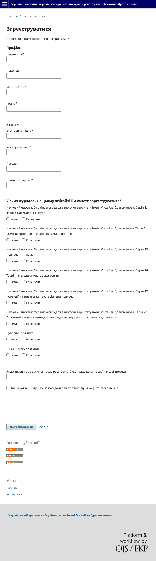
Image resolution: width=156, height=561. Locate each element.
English (11, 488)
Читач (12, 219)
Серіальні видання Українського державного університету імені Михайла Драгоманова (74, 4)
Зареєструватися (21, 426)
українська (14, 494)
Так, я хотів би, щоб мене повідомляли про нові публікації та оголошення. (62, 388)
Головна (12, 16)
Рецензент (31, 219)
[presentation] (38, 404)
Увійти (43, 427)
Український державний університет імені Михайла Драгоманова (60, 515)
